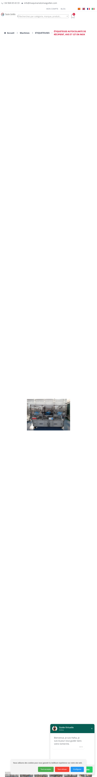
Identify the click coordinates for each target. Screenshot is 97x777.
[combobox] (43, 16)
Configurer (77, 769)
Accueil (9, 33)
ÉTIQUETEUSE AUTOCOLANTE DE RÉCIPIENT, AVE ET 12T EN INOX (70, 33)
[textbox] (43, 16)
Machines (24, 33)
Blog (63, 9)
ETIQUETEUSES (42, 33)
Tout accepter (46, 769)
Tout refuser (62, 769)
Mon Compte (52, 9)
